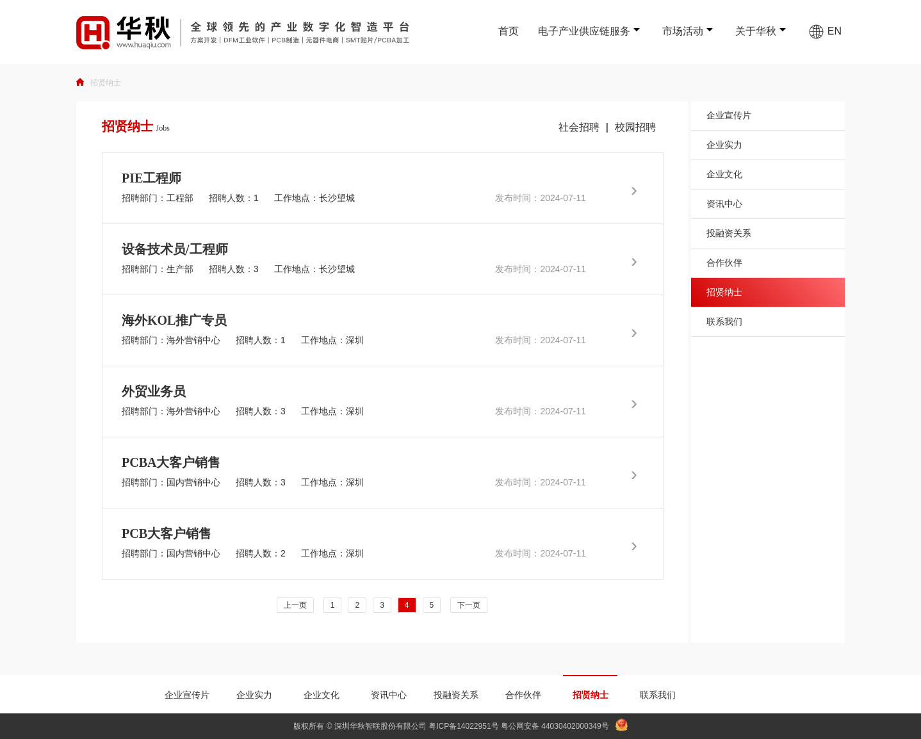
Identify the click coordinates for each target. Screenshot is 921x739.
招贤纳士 (105, 82)
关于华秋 (755, 31)
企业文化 (724, 174)
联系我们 (724, 321)
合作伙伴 (724, 262)
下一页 (468, 605)
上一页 (295, 605)
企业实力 (724, 145)
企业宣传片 (728, 115)
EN (825, 31)
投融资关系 (728, 233)
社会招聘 (578, 127)
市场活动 (682, 31)
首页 (508, 31)
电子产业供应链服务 (584, 31)
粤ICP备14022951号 (463, 726)
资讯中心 (724, 204)
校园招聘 (635, 127)
